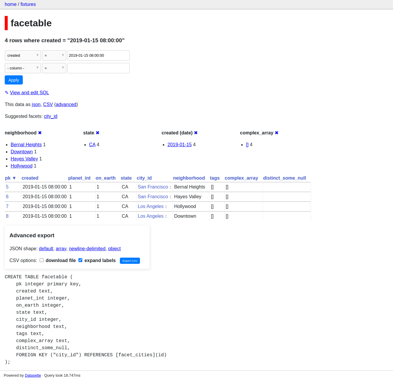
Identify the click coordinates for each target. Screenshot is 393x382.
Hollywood (22, 165)
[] (247, 144)
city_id (50, 116)
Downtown (22, 151)
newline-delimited (87, 248)
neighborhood (189, 178)
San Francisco (153, 186)
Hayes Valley (24, 158)
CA (92, 144)
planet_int (79, 178)
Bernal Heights (26, 144)
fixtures (28, 4)
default (46, 248)
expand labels (97, 260)
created (30, 178)
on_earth (106, 178)
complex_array (241, 178)
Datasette (33, 375)
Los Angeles (151, 206)
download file (58, 260)
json (36, 104)
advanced (66, 104)
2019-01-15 (179, 144)
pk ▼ (11, 178)
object (114, 248)
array (61, 248)
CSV (48, 104)
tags (215, 178)
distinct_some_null (284, 178)
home (11, 4)
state (126, 178)
